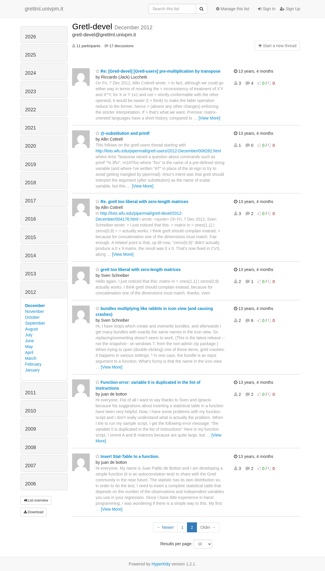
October (32, 317)
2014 (30, 255)
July (29, 335)
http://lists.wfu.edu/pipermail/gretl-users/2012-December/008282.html (158, 151)
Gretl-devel (93, 26)
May (29, 346)
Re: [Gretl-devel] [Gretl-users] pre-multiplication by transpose (158, 71)
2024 (30, 73)
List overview (36, 500)
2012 (30, 292)
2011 (30, 393)
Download (34, 512)
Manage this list (232, 8)
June (29, 340)
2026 (30, 37)
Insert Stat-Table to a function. (127, 456)
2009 (30, 429)
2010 (30, 411)
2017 (30, 201)
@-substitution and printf (122, 133)
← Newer (165, 527)
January (32, 370)
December (35, 305)
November (34, 311)
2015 (30, 237)
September (35, 323)
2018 (30, 182)
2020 (30, 146)
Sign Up (290, 8)
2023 (30, 91)
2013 (30, 274)
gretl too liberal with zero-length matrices (138, 269)
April (29, 352)
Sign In (266, 8)
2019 (30, 164)
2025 (30, 55)
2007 (30, 465)
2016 (30, 219)
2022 (30, 110)
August (31, 329)
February (33, 364)
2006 (30, 484)
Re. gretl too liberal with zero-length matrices (142, 201)
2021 (30, 128)
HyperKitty (161, 564)
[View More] (209, 118)
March (31, 358)
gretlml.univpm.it (44, 9)
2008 (30, 447)
